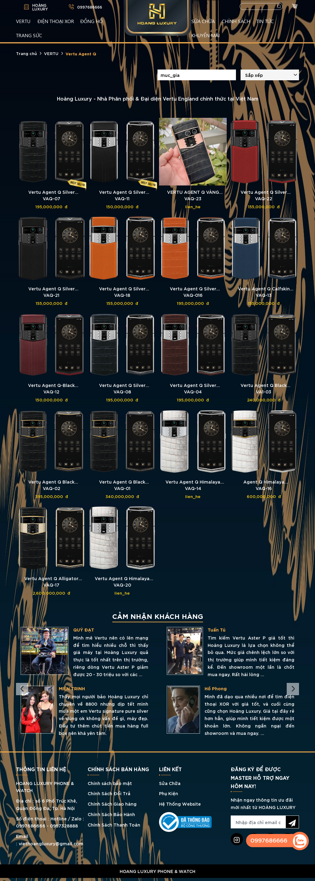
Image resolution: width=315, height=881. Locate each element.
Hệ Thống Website (180, 804)
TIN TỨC (265, 21)
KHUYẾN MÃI (205, 35)
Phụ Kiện (168, 793)
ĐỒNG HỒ (91, 21)
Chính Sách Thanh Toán (114, 824)
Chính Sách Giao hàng (112, 804)
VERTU (23, 21)
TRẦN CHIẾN (87, 688)
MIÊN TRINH (218, 688)
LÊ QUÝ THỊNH (89, 629)
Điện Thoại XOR (56, 21)
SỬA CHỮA (203, 21)
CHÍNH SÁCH (236, 21)
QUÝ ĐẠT (229, 629)
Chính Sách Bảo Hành (111, 814)
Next (293, 689)
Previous (22, 689)
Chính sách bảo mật (110, 783)
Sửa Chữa (170, 783)
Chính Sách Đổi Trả (109, 793)
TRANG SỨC (29, 35)
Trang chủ (26, 53)
